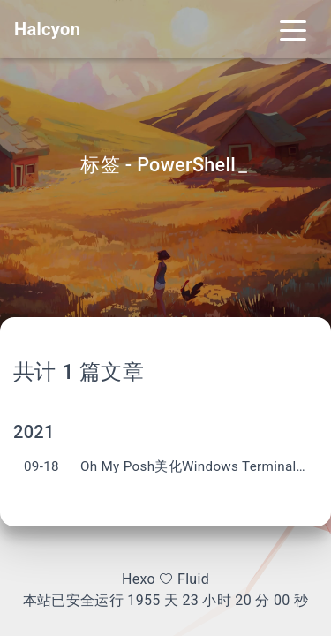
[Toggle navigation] (293, 29)
